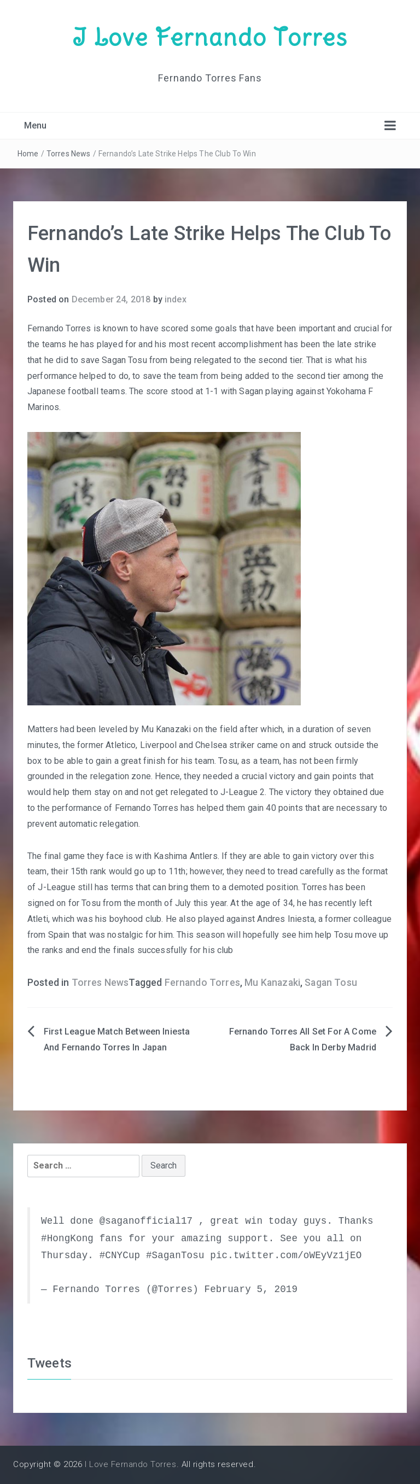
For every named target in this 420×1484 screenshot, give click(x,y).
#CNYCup (120, 1255)
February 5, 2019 (251, 1289)
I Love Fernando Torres (210, 37)
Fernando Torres (202, 982)
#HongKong (67, 1238)
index (175, 299)
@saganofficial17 (146, 1221)
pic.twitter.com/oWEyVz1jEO (285, 1255)
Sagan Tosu (331, 982)
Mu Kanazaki (272, 982)
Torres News (68, 153)
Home (28, 153)
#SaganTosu (175, 1255)
